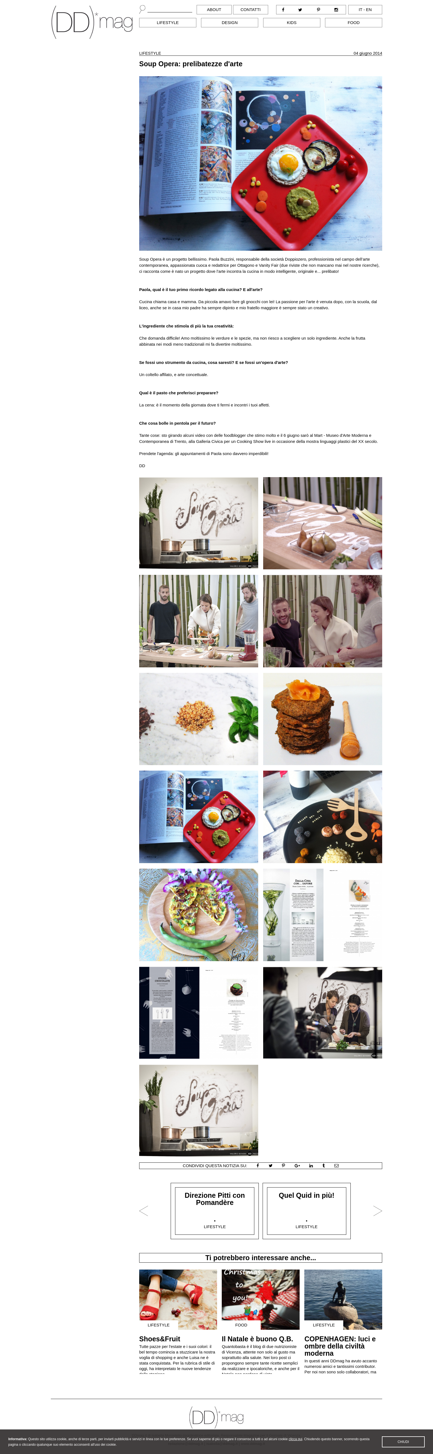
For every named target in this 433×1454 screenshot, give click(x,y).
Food (354, 22)
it (360, 9)
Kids (292, 22)
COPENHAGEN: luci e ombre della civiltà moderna (340, 1346)
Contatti (251, 9)
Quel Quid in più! (306, 1195)
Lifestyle (168, 22)
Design (230, 22)
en (369, 9)
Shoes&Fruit (159, 1339)
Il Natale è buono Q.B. (257, 1339)
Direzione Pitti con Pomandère (215, 1198)
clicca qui (295, 1444)
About (214, 9)
